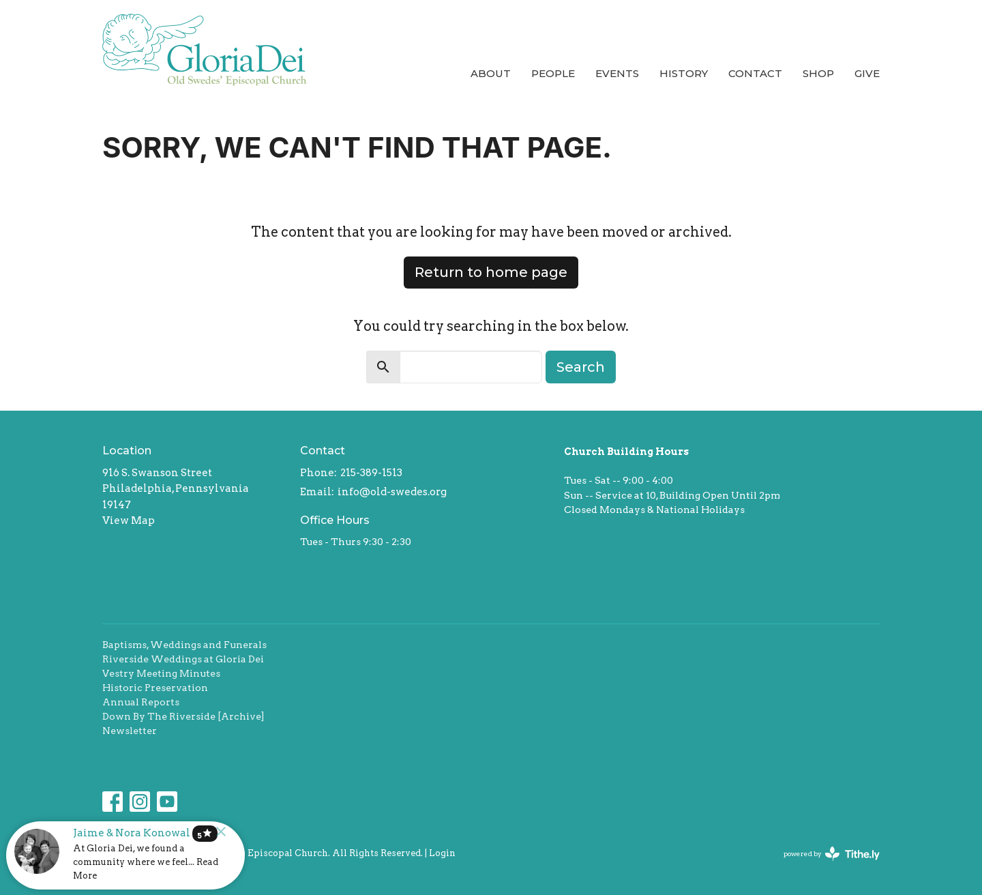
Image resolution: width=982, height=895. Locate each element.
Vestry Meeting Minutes (161, 673)
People (553, 73)
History (683, 73)
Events (617, 73)
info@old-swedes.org (392, 492)
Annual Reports (140, 701)
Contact (755, 73)
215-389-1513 (371, 473)
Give (867, 73)
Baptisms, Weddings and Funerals (184, 644)
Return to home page (491, 272)
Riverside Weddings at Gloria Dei (183, 659)
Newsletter (129, 730)
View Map (128, 520)
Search (580, 367)
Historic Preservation (155, 687)
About (491, 73)
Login (442, 853)
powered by (832, 853)
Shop (818, 73)
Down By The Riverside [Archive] (183, 716)
